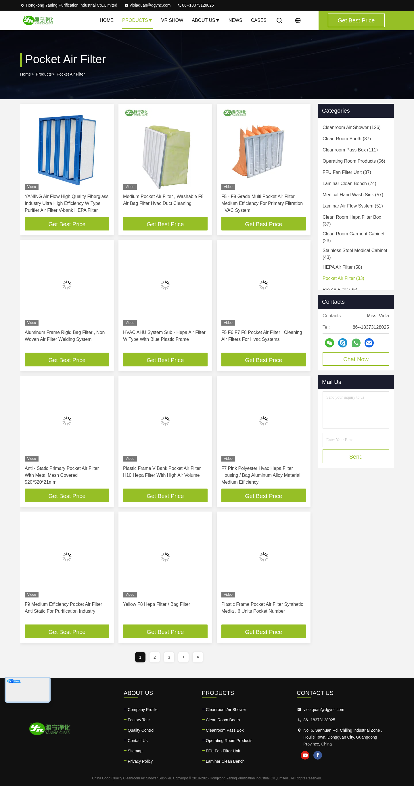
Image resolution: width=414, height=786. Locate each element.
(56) (354, 161)
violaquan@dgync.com (147, 5)
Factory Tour (139, 720)
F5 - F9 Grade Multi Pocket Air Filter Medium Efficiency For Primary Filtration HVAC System (262, 203)
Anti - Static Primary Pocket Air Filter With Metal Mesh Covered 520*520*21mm (62, 475)
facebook (317, 755)
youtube (305, 755)
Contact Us (137, 740)
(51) (353, 205)
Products (137, 20)
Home (107, 20)
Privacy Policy (140, 761)
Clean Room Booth (223, 720)
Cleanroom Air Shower (226, 709)
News (235, 20)
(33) (343, 278)
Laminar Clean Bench (225, 761)
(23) (353, 237)
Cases (259, 20)
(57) (353, 194)
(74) (349, 183)
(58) (342, 267)
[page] (183, 657)
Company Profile (143, 709)
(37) (352, 220)
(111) (350, 149)
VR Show (172, 20)
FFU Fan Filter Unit (223, 751)
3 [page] (169, 657)
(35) (340, 289)
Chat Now (356, 359)
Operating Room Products (229, 740)
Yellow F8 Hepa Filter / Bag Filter (156, 604)
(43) (355, 254)
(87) (347, 138)
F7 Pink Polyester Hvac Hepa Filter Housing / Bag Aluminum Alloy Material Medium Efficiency (260, 475)
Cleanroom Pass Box (225, 730)
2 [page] (155, 657)
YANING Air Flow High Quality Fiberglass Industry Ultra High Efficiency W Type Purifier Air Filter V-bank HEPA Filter (66, 203)
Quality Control (141, 730)
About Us (206, 20)
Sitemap (135, 751)
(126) (352, 127)
